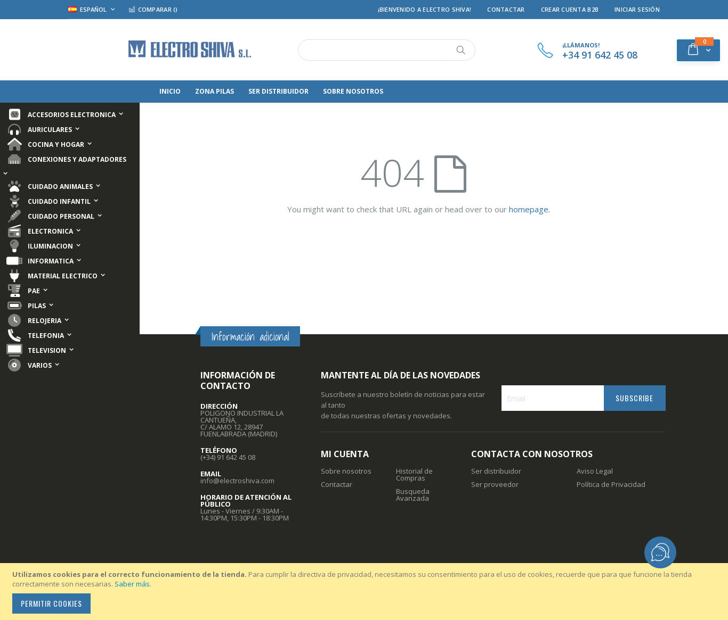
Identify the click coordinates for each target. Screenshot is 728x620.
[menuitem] (170, 91)
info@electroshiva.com (237, 480)
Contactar (505, 9)
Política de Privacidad (611, 484)
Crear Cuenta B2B (569, 9)
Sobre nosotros (346, 471)
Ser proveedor (495, 484)
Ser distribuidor (496, 471)
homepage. (529, 209)
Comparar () (153, 9)
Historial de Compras (414, 474)
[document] (365, 591)
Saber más (132, 584)
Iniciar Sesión (637, 9)
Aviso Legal (595, 471)
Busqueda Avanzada (413, 494)
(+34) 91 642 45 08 (227, 457)
